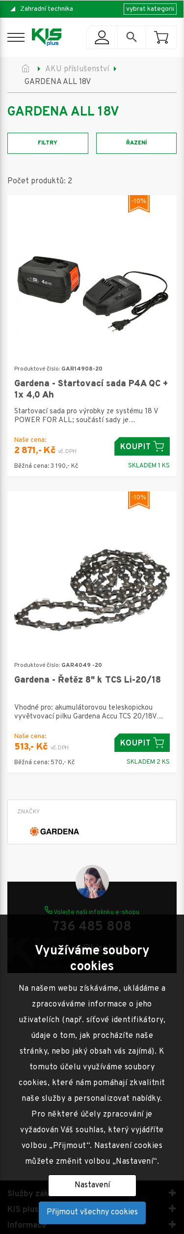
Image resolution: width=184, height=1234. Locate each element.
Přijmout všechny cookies (92, 1212)
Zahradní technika (46, 9)
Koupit (142, 446)
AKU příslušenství (77, 69)
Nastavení (92, 1185)
